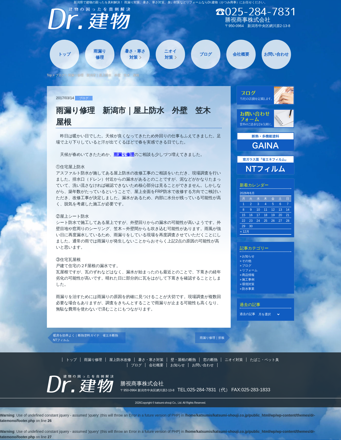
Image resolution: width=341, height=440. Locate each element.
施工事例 (248, 279)
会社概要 (241, 54)
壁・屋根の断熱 (183, 360)
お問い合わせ (276, 54)
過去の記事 (247, 314)
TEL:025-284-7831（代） (204, 389)
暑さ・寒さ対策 (135, 54)
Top (49, 75)
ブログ (205, 54)
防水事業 (248, 289)
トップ (64, 54)
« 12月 (244, 231)
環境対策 (248, 284)
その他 (246, 261)
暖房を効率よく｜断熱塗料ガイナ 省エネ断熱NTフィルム (85, 338)
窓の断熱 (210, 360)
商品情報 (248, 275)
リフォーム (249, 270)
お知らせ (248, 256)
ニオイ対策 (170, 54)
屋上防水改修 (120, 360)
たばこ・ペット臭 (264, 360)
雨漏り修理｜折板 (212, 338)
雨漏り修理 (100, 54)
